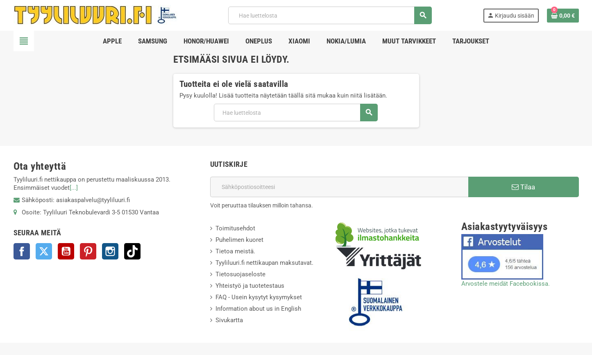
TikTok (132, 251)
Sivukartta (229, 320)
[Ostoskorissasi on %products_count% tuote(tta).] (563, 16)
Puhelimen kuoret (239, 239)
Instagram (110, 251)
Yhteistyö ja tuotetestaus (249, 285)
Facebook (22, 251)
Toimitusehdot (235, 228)
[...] (74, 187)
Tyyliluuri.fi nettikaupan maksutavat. (264, 262)
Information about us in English (258, 308)
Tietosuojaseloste (240, 274)
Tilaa (523, 187)
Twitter (44, 251)
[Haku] (329, 15)
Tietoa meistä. (235, 251)
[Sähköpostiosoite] (339, 187)
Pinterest (88, 251)
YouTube (66, 251)
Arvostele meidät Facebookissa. (505, 283)
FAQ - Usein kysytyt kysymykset (258, 297)
